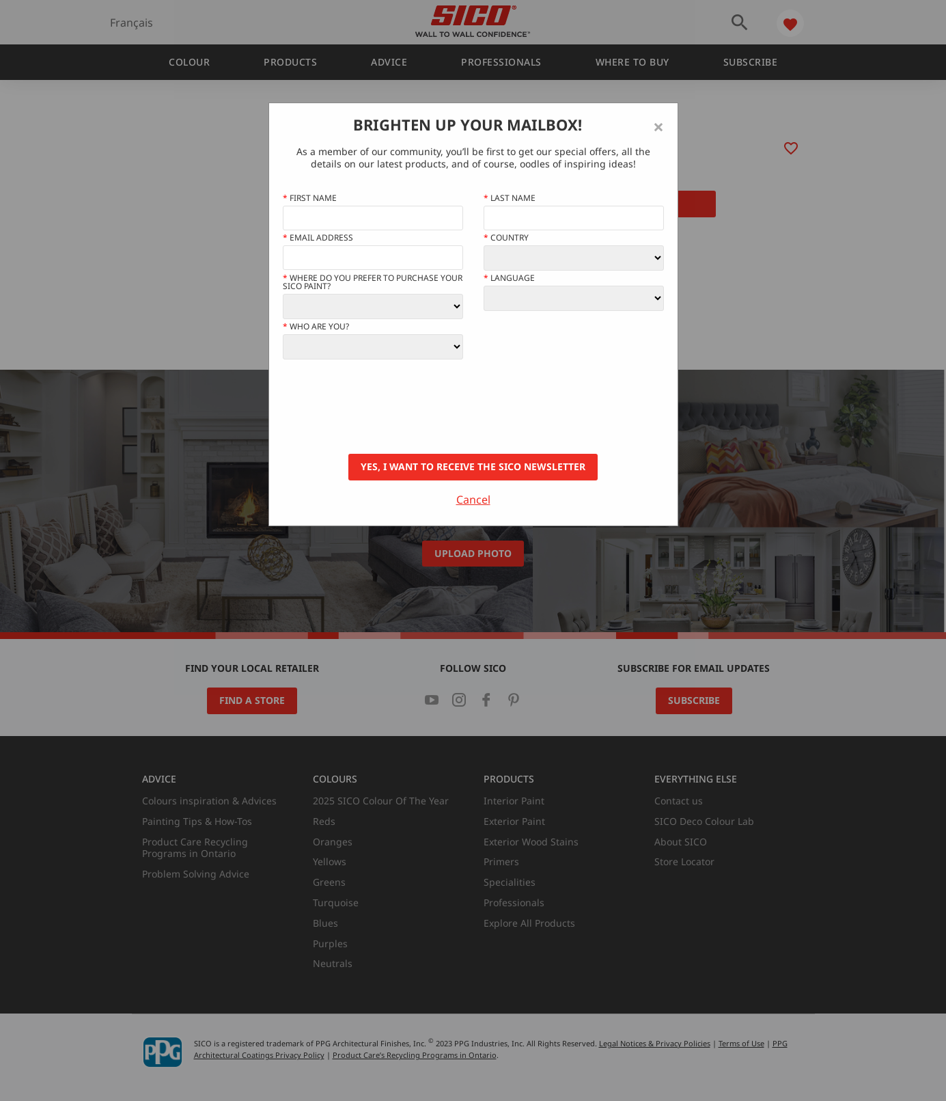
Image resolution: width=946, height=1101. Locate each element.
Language (509, 278)
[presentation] (386, 406)
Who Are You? (316, 327)
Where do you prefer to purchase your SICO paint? (372, 282)
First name (310, 198)
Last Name (509, 198)
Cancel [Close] (473, 499)
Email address (318, 238)
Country (506, 238)
